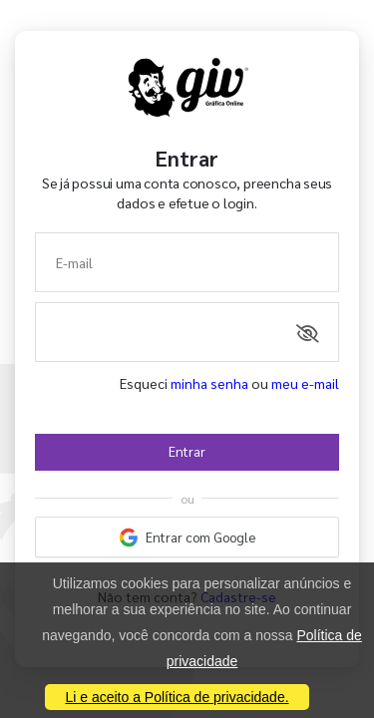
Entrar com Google (187, 537)
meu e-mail (305, 383)
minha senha (209, 383)
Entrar (187, 451)
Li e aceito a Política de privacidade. (176, 697)
